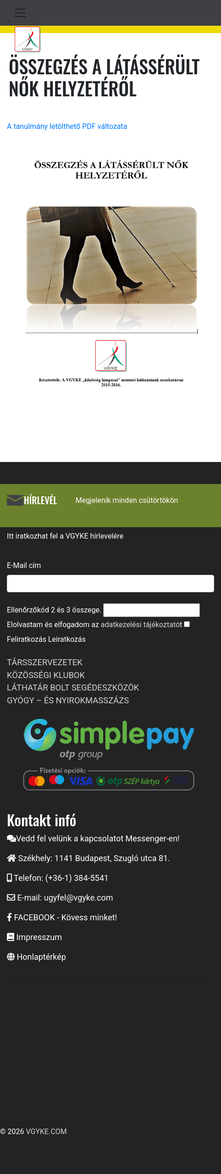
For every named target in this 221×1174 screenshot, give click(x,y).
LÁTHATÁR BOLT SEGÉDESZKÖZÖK (73, 687)
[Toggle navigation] (20, 13)
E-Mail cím (24, 565)
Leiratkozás (67, 639)
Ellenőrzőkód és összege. (54, 610)
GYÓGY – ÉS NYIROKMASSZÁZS (68, 700)
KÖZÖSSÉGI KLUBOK (46, 675)
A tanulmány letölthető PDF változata (67, 126)
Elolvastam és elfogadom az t (94, 624)
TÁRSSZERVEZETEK (45, 662)
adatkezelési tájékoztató (140, 624)
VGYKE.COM (46, 1131)
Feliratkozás (26, 639)
